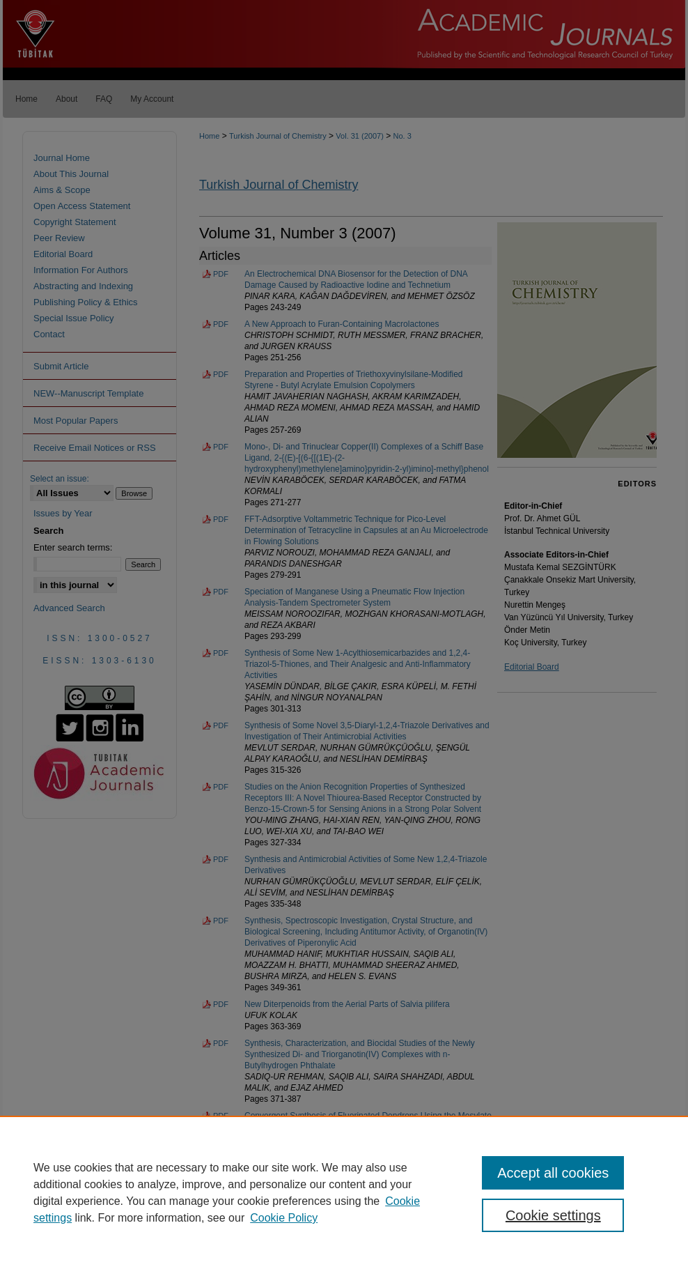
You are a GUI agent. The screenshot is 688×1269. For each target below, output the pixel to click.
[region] (344, 1192)
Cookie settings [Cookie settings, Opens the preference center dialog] (553, 1215)
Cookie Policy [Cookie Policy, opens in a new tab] (284, 1218)
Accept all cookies (553, 1172)
